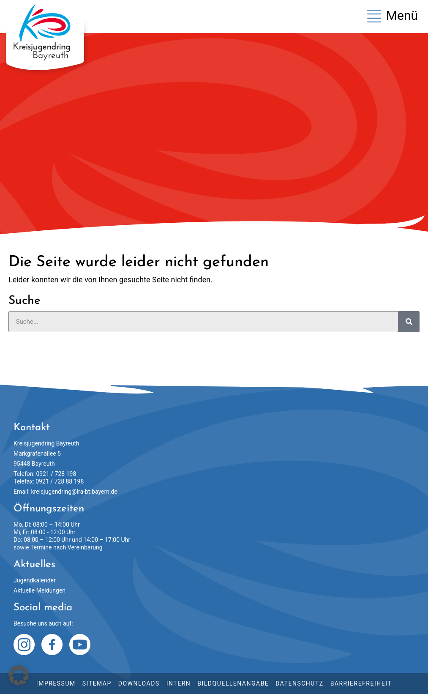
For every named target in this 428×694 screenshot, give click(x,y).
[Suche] (409, 321)
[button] (18, 675)
